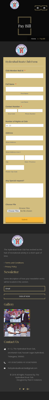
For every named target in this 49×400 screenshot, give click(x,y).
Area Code (11, 114)
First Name (24, 93)
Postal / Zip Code (11, 172)
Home (33, 39)
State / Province (30, 162)
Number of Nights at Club (16, 121)
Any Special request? (14, 181)
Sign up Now (24, 296)
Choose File (10, 204)
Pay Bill (42, 39)
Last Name (24, 102)
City (7, 162)
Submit (24, 220)
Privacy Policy (11, 266)
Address (9, 133)
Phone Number (30, 114)
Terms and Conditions (14, 262)
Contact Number (13, 107)
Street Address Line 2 (13, 152)
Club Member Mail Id (15, 71)
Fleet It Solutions (35, 380)
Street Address (11, 142)
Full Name (10, 84)
